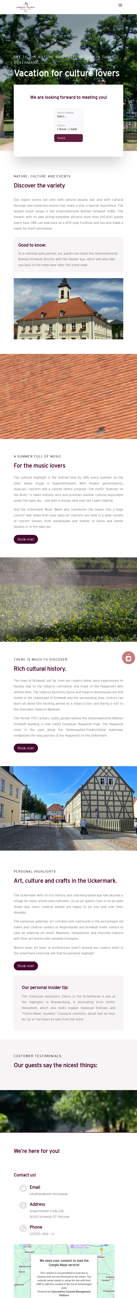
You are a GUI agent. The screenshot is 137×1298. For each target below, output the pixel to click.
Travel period (65, 113)
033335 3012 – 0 (42, 1234)
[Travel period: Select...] (68, 115)
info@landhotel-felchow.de (49, 1194)
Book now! (26, 539)
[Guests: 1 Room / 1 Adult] (68, 127)
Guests (61, 125)
